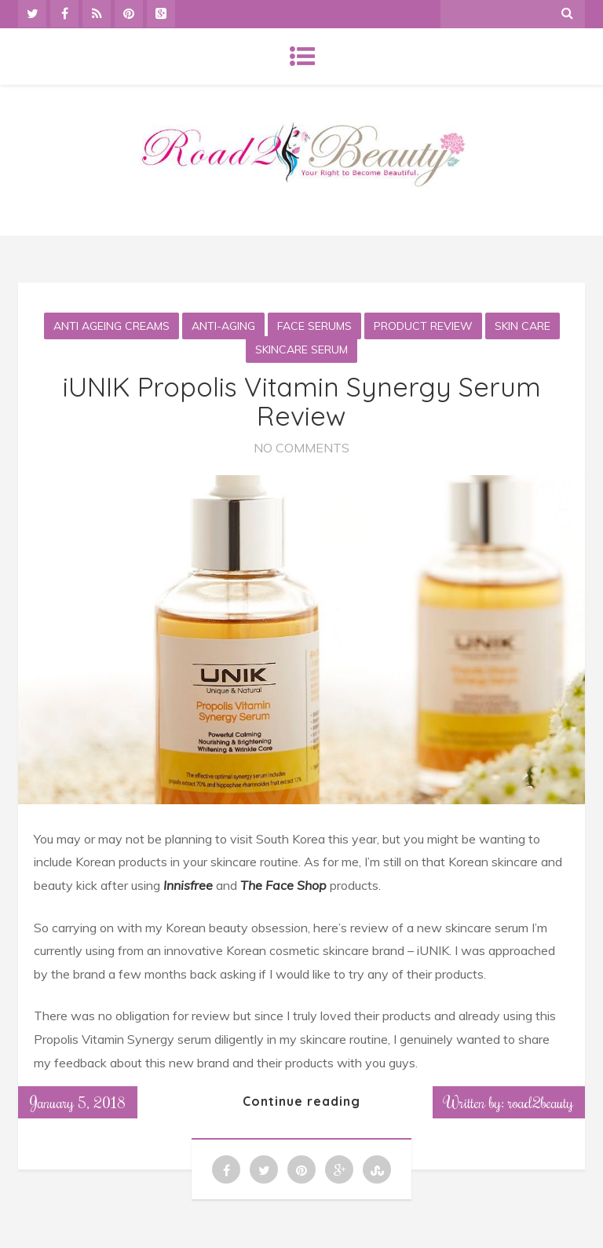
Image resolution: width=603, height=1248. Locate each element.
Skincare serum (301, 349)
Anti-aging (223, 326)
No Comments (301, 448)
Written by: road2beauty (508, 1102)
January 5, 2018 (78, 1102)
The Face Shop (283, 885)
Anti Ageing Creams (111, 326)
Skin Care (522, 326)
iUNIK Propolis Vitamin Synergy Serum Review (302, 401)
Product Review (423, 326)
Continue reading (301, 1101)
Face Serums (314, 326)
